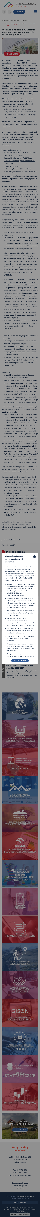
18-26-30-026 (27, 605)
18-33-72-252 (13, 593)
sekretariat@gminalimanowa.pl (16, 595)
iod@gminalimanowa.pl (18, 607)
